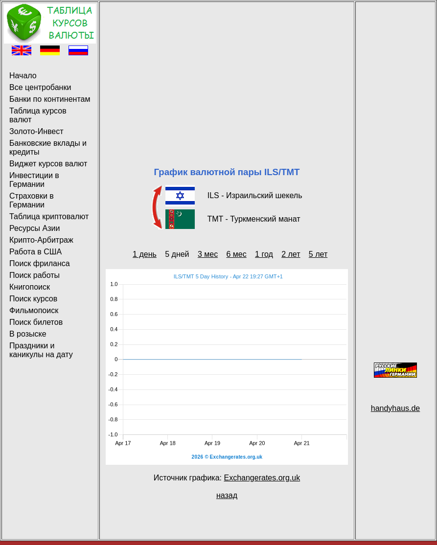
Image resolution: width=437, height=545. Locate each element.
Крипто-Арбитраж (41, 240)
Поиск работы (34, 275)
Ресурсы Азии (34, 228)
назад (226, 495)
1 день (145, 254)
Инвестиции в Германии (34, 179)
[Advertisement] (227, 72)
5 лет (318, 254)
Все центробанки (40, 87)
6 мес (236, 254)
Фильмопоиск (33, 310)
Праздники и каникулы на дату (41, 350)
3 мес (208, 254)
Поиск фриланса (39, 263)
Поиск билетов (36, 322)
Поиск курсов (33, 299)
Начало (23, 75)
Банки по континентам (49, 99)
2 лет (290, 254)
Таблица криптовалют (49, 216)
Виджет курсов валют (48, 163)
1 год (264, 254)
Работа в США (35, 252)
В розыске (27, 334)
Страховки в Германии (31, 200)
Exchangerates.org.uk (262, 478)
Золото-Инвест (36, 131)
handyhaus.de (395, 408)
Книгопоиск (29, 287)
